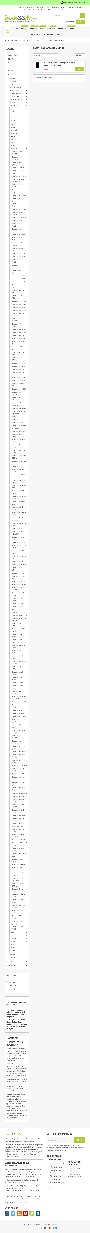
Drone (42, 28)
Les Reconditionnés (66, 28)
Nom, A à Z (37, 55)
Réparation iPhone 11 (57, 1164)
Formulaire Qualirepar (21, 1202)
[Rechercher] (68, 15)
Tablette (33, 28)
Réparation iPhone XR (57, 1167)
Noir (12, 989)
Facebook (7, 1213)
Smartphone (21, 28)
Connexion (69, 22)
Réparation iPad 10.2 (57, 1182)
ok (79, 1140)
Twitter (13, 1213)
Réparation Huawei (56, 1176)
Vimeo (31, 1213)
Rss (19, 1213)
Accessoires (35, 34)
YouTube (25, 1213)
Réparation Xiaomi (56, 1179)
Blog (58, 34)
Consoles (51, 28)
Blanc (13, 985)
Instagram (38, 1213)
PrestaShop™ (55, 1224)
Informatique (48, 34)
